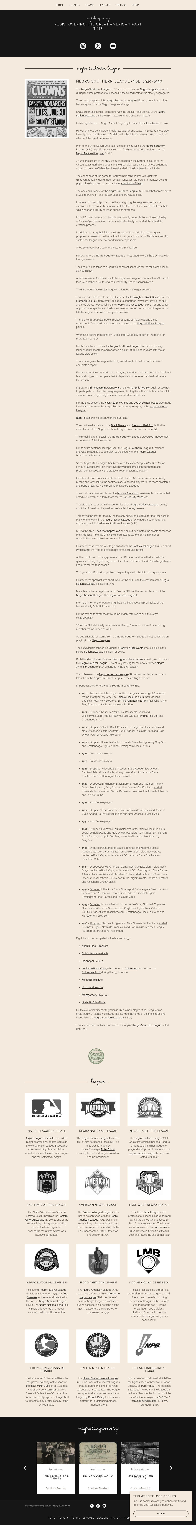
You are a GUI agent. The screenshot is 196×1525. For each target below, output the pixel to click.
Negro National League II (123, 595)
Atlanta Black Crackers (131, 696)
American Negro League (97, 1212)
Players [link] (74, 5)
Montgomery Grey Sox (95, 994)
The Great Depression (107, 530)
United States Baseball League (100, 1378)
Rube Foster (83, 417)
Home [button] (51, 1518)
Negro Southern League (147, 1025)
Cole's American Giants (95, 953)
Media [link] (136, 5)
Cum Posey (160, 1227)
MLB (54, 1389)
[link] (98, 18)
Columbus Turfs (91, 972)
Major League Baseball (39, 1138)
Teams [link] (89, 5)
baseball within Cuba (38, 1385)
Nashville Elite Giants (116, 402)
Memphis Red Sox (86, 300)
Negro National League (89, 595)
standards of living (131, 183)
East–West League (148, 1212)
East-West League (143, 546)
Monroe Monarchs (128, 493)
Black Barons (118, 425)
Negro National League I (90, 153)
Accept (149, 1514)
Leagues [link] (105, 5)
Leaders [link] (103, 1518)
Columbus (131, 968)
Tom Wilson (152, 123)
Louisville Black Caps (146, 402)
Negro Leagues (149, 89)
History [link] (121, 5)
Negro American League (113, 674)
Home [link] (60, 5)
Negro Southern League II (109, 1017)
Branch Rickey (96, 1397)
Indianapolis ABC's (92, 961)
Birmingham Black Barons (145, 297)
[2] (155, 429)
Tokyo (163, 1400)
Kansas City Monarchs (135, 497)
